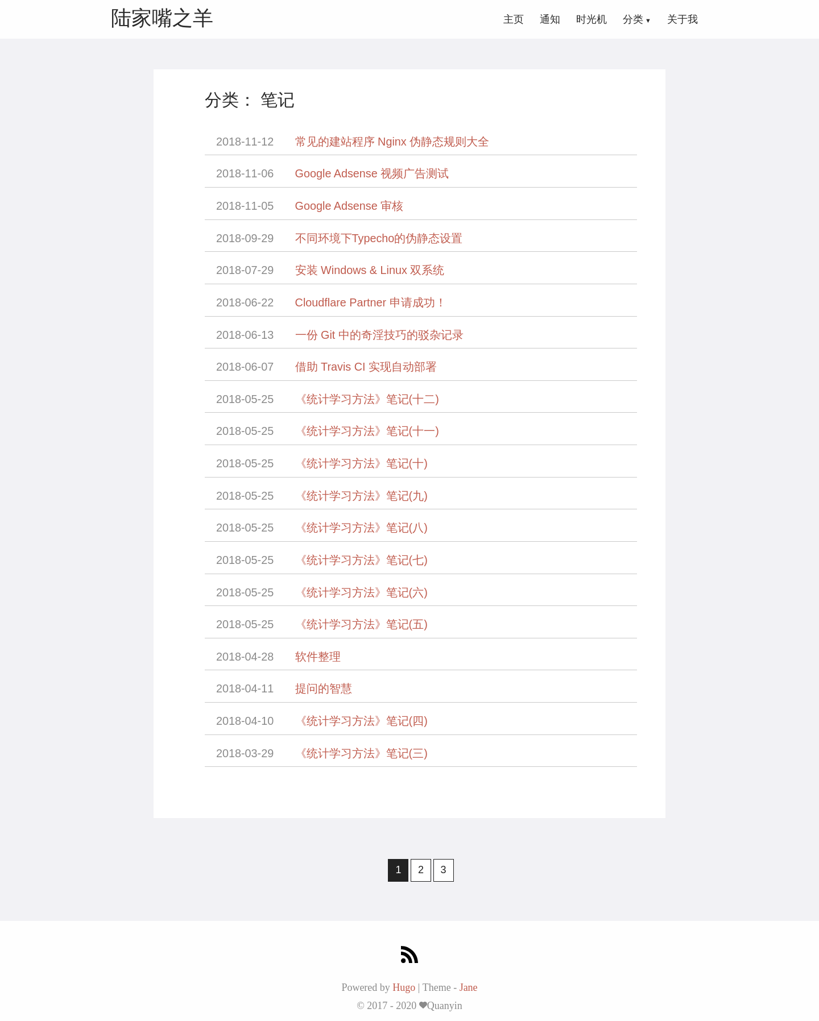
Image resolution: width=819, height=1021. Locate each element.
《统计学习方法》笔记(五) (361, 624)
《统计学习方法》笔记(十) (361, 463)
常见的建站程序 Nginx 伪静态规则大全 (392, 141)
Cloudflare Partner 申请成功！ (370, 302)
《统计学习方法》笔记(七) (361, 560)
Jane (469, 987)
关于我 (682, 19)
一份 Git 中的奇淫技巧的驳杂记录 (379, 335)
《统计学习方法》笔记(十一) (367, 431)
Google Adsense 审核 (349, 206)
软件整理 (318, 656)
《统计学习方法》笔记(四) (361, 721)
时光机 (591, 19)
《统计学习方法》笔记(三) (361, 753)
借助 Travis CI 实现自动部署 (366, 366)
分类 (633, 19)
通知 (550, 19)
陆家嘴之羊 (162, 18)
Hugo (403, 987)
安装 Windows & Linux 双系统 (370, 270)
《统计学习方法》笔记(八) (361, 527)
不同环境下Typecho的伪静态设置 (379, 238)
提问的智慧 (323, 688)
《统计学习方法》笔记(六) (361, 592)
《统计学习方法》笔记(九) (361, 495)
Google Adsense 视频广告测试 (372, 173)
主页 (513, 19)
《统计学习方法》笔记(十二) (367, 399)
